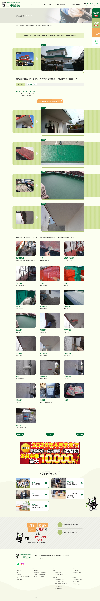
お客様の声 (68, 4)
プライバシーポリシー (77, 584)
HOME (17, 25)
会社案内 (74, 582)
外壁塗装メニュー (37, 570)
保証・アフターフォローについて (40, 579)
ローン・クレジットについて (60, 581)
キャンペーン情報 (77, 572)
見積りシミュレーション (59, 579)
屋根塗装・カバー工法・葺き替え (40, 572)
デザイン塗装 (36, 577)
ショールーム (75, 575)
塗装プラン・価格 (35, 569)
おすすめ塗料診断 (58, 586)
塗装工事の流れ (58, 572)
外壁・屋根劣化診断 (58, 588)
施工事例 (54, 4)
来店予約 (74, 577)
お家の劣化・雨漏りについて (60, 574)
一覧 (50, 434)
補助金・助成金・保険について (61, 582)
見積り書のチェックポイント (60, 575)
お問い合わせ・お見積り (77, 579)
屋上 (35, 84)
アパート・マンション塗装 (39, 576)
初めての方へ (33, 4)
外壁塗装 (30, 84)
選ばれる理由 (40, 4)
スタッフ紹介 (19, 579)
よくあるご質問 (76, 581)
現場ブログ (76, 570)
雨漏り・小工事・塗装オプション (40, 574)
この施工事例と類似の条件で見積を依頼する (49, 101)
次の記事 (20, 434)
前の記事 (79, 434)
